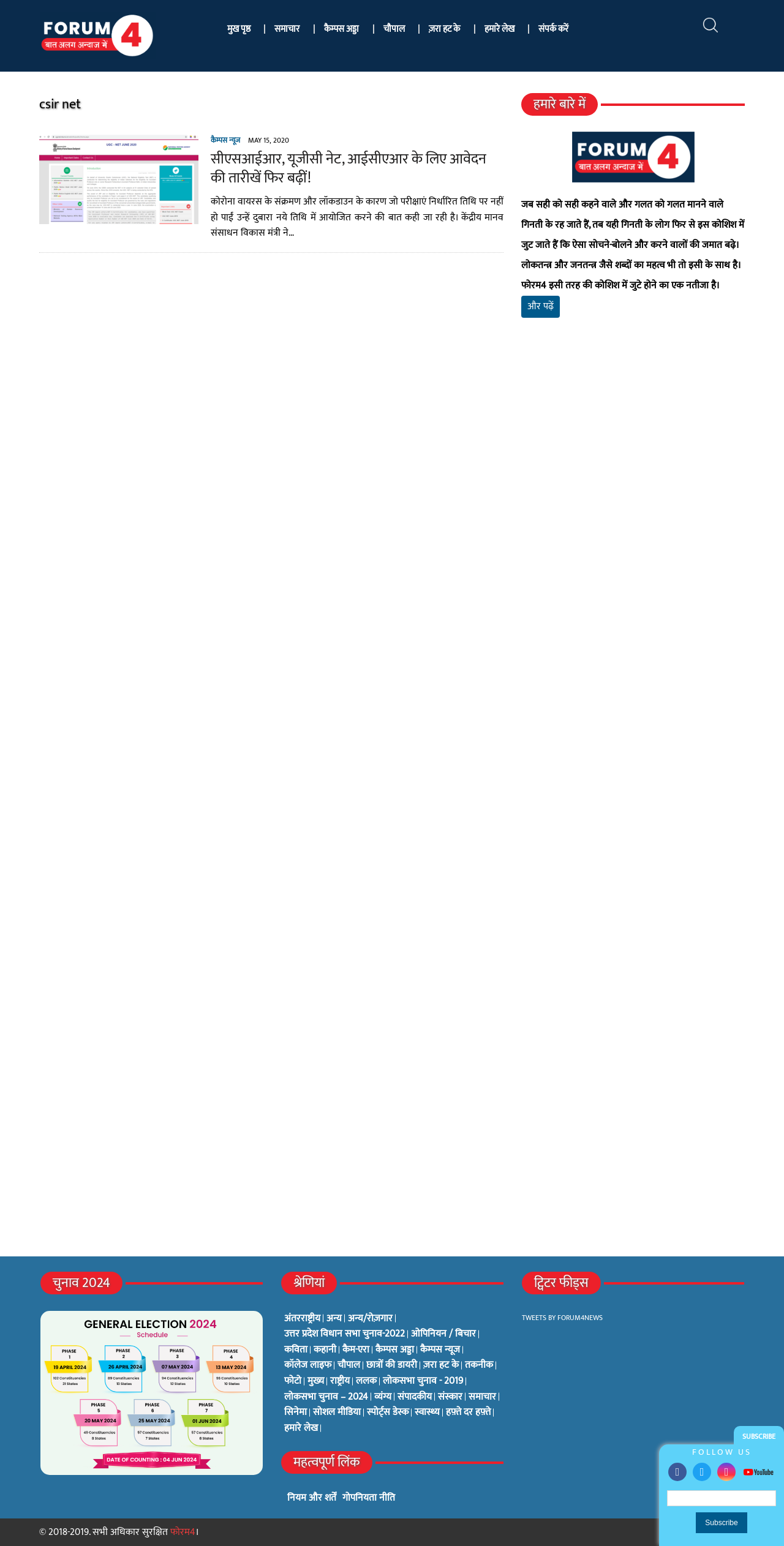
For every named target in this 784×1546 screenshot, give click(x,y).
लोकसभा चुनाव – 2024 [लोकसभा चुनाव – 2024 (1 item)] (326, 1397)
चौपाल (394, 29)
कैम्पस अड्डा (341, 29)
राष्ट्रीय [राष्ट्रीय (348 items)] (340, 1381)
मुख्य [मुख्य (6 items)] (315, 1381)
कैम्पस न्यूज (225, 140)
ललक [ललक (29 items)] (366, 1381)
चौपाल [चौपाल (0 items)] (348, 1365)
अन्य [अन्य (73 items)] (334, 1319)
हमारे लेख (499, 29)
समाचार (287, 29)
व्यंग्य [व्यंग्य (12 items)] (382, 1397)
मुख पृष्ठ (239, 29)
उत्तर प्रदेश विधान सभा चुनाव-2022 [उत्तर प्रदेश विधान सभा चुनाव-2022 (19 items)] (344, 1334)
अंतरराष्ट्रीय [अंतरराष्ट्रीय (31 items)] (302, 1319)
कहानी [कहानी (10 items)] (325, 1350)
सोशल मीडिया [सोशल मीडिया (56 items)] (337, 1412)
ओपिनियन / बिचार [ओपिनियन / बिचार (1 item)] (443, 1334)
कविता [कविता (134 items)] (295, 1350)
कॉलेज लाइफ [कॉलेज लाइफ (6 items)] (307, 1365)
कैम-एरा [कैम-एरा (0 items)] (355, 1350)
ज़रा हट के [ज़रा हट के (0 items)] (441, 1365)
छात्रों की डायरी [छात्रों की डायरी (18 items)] (391, 1365)
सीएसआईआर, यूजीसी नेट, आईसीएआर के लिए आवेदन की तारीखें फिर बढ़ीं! (348, 168)
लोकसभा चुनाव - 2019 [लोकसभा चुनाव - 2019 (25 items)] (423, 1381)
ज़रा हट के (444, 29)
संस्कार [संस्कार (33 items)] (450, 1397)
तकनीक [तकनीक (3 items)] (479, 1365)
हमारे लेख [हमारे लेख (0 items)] (301, 1428)
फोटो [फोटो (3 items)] (292, 1381)
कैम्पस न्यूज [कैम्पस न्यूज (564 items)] (440, 1350)
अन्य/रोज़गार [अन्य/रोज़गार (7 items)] (370, 1319)
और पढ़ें (540, 306)
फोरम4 (182, 1532)
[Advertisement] (633, 471)
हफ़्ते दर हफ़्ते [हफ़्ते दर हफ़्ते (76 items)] (468, 1412)
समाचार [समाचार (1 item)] (482, 1397)
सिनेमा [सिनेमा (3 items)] (295, 1412)
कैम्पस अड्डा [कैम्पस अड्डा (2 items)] (394, 1350)
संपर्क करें (553, 29)
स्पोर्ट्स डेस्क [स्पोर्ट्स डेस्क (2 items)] (388, 1412)
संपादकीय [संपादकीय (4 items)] (415, 1397)
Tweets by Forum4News (562, 1317)
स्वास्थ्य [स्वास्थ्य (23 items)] (427, 1412)
